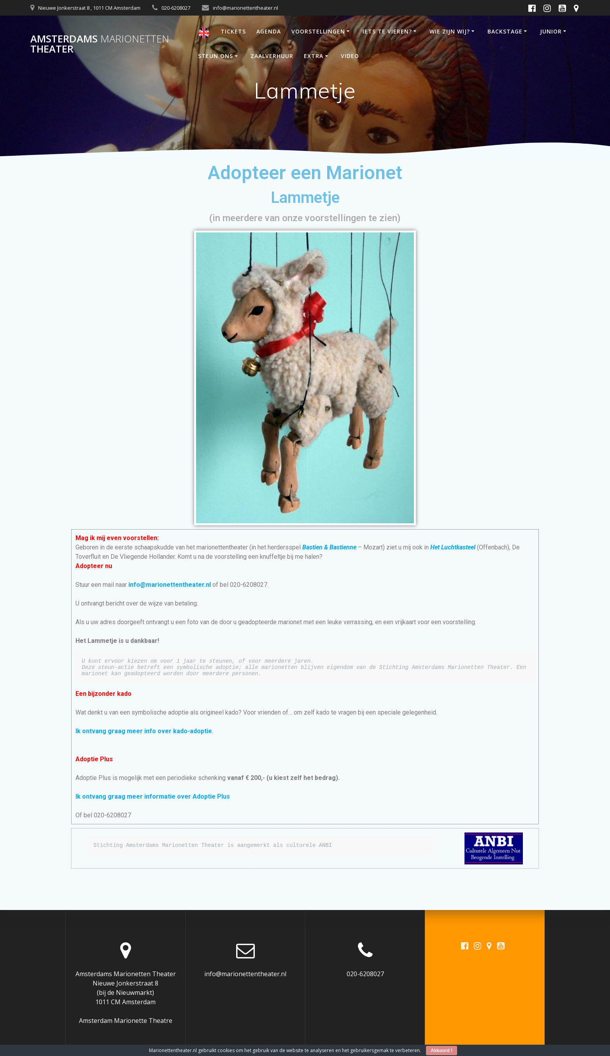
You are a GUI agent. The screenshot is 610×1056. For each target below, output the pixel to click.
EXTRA (313, 56)
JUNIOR (551, 31)
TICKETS (233, 31)
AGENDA (268, 31)
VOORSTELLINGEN (318, 31)
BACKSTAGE (504, 31)
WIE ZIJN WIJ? (449, 31)
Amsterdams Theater (99, 44)
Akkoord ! (441, 1050)
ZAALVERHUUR (272, 56)
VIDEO (350, 56)
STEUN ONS (215, 56)
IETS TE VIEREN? (387, 31)
